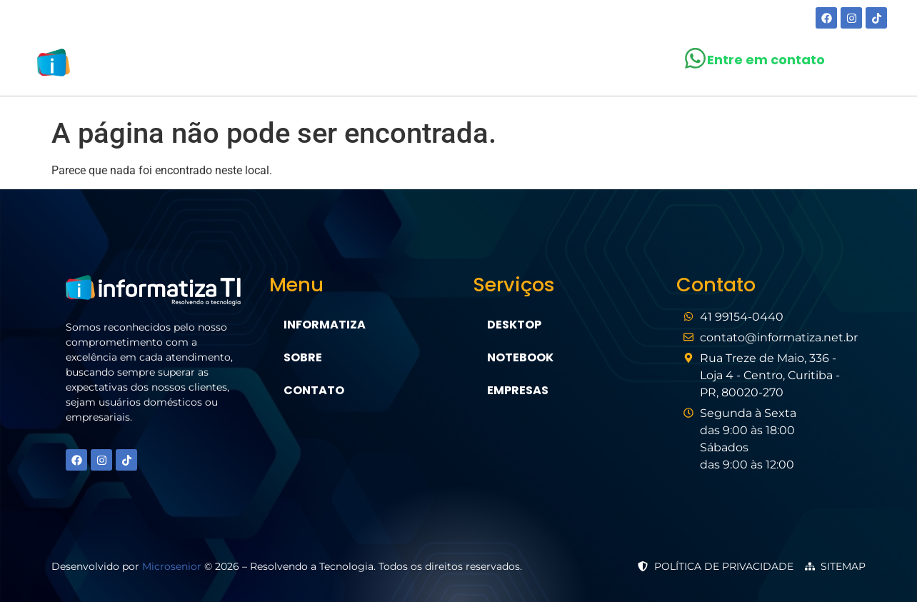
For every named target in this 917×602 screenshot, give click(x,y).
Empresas (517, 390)
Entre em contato (766, 60)
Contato (594, 65)
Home (309, 65)
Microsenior (171, 566)
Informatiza (325, 324)
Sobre (369, 65)
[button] (448, 66)
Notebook (520, 357)
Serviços (448, 65)
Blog (524, 65)
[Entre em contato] (695, 58)
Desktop (514, 324)
